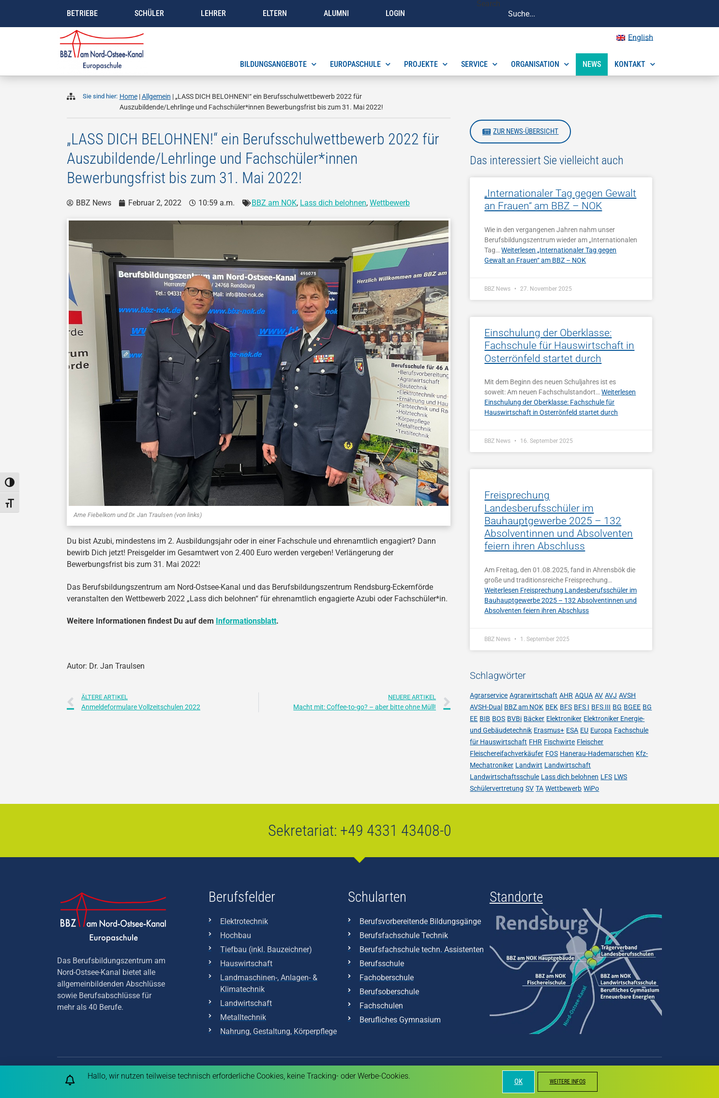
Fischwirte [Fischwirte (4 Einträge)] (559, 742)
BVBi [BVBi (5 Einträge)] (514, 718)
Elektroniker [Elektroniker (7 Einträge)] (564, 718)
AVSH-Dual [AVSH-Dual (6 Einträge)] (486, 707)
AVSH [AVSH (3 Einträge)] (627, 695)
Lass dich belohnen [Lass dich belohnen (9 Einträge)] (570, 777)
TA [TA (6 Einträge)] (539, 788)
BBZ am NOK (274, 202)
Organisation (540, 64)
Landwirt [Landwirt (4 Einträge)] (528, 765)
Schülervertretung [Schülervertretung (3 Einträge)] (497, 788)
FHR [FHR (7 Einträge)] (535, 742)
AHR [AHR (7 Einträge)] (566, 695)
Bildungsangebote (278, 64)
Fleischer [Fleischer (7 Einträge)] (590, 742)
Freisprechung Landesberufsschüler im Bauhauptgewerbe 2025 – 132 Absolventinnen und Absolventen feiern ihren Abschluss (558, 520)
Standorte (516, 897)
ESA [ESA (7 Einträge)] (572, 730)
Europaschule (360, 64)
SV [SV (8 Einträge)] (529, 788)
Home (128, 97)
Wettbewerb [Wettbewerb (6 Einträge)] (563, 788)
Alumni (339, 13)
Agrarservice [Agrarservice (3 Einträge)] (489, 695)
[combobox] (581, 13)
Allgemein (156, 97)
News (592, 64)
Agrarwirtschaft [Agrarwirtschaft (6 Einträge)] (533, 695)
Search (488, 4)
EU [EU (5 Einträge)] (584, 730)
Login (398, 13)
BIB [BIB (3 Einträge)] (484, 718)
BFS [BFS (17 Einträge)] (566, 707)
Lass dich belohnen (333, 202)
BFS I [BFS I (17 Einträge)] (581, 707)
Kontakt (634, 64)
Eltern (277, 13)
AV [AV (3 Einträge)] (599, 695)
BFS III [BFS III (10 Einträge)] (601, 707)
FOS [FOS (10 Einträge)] (551, 753)
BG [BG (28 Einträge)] (617, 707)
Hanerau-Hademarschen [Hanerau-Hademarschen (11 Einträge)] (597, 753)
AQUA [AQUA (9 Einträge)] (584, 695)
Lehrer (216, 13)
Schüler (152, 13)
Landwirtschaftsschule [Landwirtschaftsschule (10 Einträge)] (504, 777)
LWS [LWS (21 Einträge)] (620, 777)
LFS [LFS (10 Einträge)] (606, 777)
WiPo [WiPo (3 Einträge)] (591, 788)
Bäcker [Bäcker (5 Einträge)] (534, 718)
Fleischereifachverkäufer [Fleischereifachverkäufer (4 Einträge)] (506, 753)
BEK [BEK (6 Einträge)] (551, 707)
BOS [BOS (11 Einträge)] (498, 718)
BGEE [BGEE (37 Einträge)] (632, 707)
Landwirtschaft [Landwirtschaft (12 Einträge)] (567, 765)
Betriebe (85, 13)
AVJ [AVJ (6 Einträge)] (611, 695)
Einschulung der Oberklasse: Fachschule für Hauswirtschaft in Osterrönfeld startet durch (559, 345)
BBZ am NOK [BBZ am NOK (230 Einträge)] (523, 707)
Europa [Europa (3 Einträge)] (601, 730)
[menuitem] (635, 38)
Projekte (426, 64)
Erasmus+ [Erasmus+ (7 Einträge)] (549, 730)
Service (479, 64)
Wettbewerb (390, 202)
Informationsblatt (246, 621)
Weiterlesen (560, 402)
